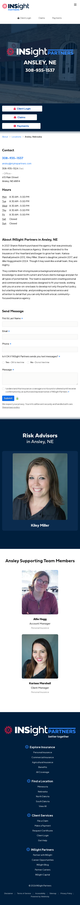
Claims (42, 18)
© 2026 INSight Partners (40, 885)
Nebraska (42, 791)
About (5, 136)
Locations (16, 136)
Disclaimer (8, 893)
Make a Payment (43, 825)
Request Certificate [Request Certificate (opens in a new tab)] (43, 830)
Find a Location (40, 781)
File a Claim (42, 820)
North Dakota (42, 796)
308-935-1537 (12, 158)
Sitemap (52, 893)
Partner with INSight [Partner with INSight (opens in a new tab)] (42, 854)
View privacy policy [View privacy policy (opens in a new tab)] (11, 407)
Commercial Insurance (43, 757)
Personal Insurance (42, 752)
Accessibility (40, 893)
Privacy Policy (66, 893)
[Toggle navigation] (75, 4)
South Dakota (42, 801)
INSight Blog (43, 864)
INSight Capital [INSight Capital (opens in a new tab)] (42, 874)
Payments (57, 18)
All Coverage (42, 772)
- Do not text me (39, 362)
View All (42, 806)
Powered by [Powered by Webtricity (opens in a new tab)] (40, 896)
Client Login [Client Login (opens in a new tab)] (24, 18)
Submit (8, 398)
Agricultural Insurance (42, 762)
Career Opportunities (43, 859)
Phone (6, 343)
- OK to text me (15, 362)
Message (8, 369)
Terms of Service (24, 893)
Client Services (40, 815)
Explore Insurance (40, 747)
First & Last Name (12, 318)
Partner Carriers (42, 869)
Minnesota (43, 786)
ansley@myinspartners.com (16, 163)
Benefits (42, 767)
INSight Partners (40, 849)
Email (6, 331)
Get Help (42, 840)
